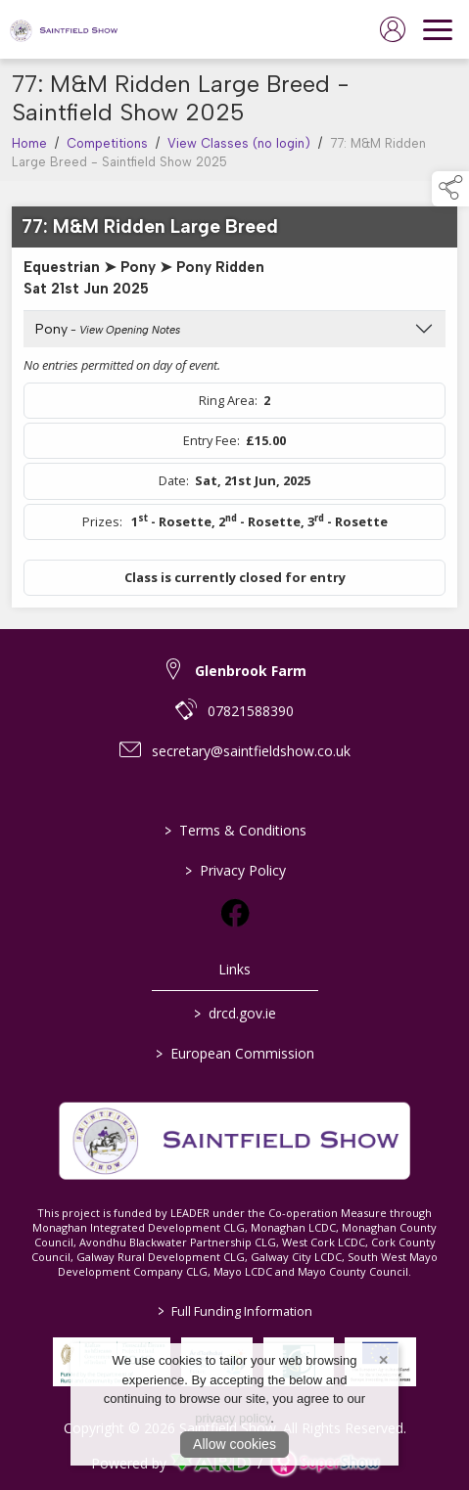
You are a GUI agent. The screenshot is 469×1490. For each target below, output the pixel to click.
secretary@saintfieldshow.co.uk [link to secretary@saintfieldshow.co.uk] (251, 751)
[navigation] (437, 29)
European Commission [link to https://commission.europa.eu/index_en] (235, 1053)
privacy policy (232, 1418)
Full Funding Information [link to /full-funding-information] (235, 1311)
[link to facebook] (235, 912)
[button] (450, 188)
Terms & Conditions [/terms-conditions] (234, 830)
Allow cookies (234, 1444)
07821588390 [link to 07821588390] (251, 710)
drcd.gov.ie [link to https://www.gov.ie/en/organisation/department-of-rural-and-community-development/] (235, 1013)
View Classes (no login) (238, 155)
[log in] (392, 29)
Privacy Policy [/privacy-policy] (234, 870)
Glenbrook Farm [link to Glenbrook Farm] (250, 670)
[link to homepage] (63, 29)
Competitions (107, 155)
